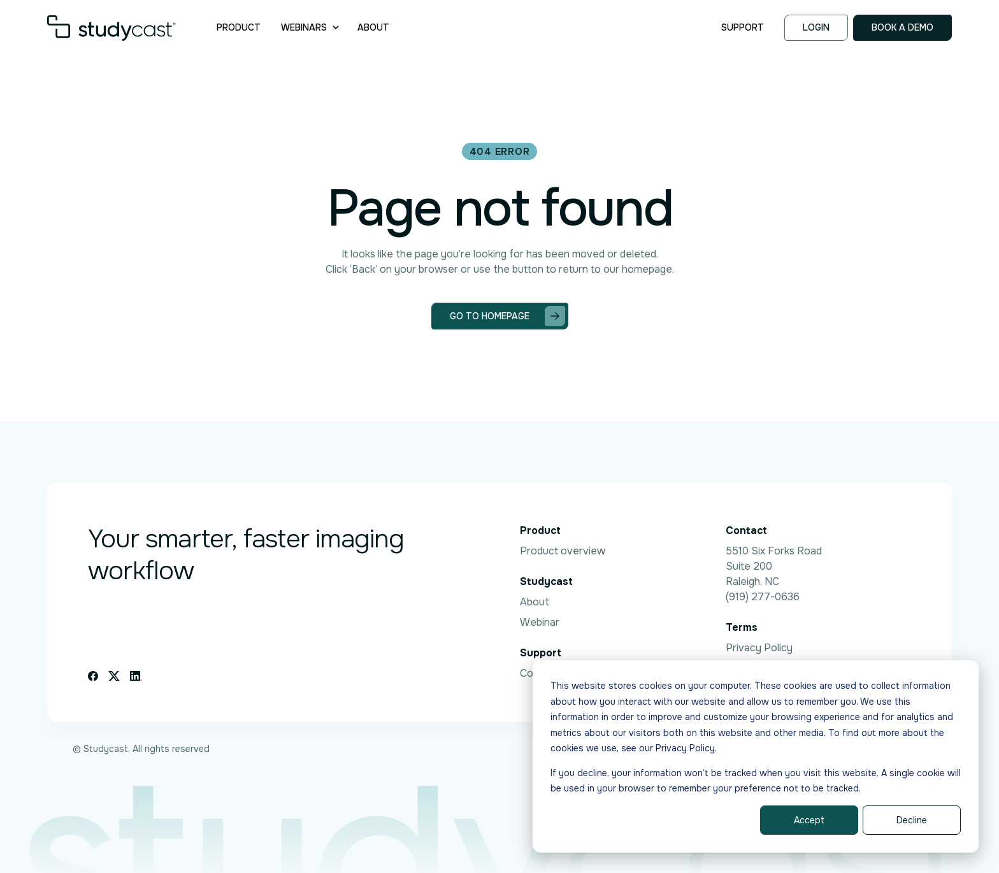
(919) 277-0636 (763, 596)
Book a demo (902, 27)
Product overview (562, 551)
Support (742, 27)
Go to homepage (507, 316)
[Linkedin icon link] (136, 676)
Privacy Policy (759, 647)
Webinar (539, 622)
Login (816, 27)
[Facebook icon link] (93, 676)
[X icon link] (114, 676)
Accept (809, 820)
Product (239, 27)
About (373, 27)
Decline (911, 820)
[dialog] (756, 756)
